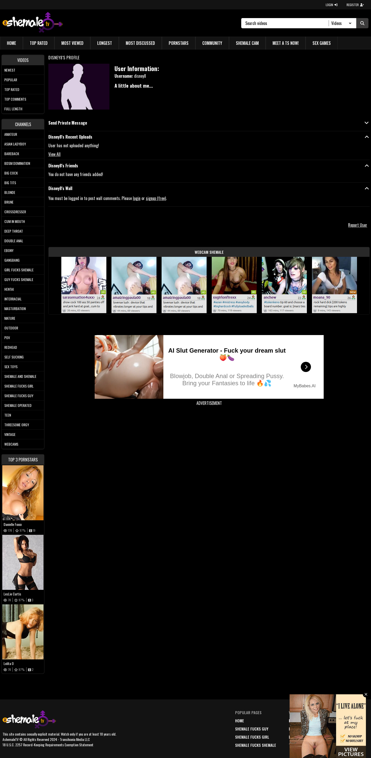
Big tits (10, 182)
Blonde (9, 192)
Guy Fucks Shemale (18, 279)
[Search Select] (340, 23)
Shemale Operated (18, 405)
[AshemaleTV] (33, 23)
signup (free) (156, 198)
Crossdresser (15, 211)
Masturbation (15, 308)
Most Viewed (72, 43)
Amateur (10, 134)
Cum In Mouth (14, 221)
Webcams (11, 444)
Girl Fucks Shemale (19, 269)
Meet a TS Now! (286, 43)
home (239, 720)
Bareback (11, 153)
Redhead (10, 347)
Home (11, 43)
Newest (9, 70)
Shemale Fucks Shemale (255, 745)
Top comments (15, 99)
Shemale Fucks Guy (18, 395)
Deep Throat (13, 231)
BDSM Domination (17, 163)
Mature (9, 318)
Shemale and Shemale (20, 376)
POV (7, 337)
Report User (357, 225)
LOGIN (331, 5)
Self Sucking (14, 357)
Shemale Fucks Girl (19, 386)
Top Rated (39, 43)
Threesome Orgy (16, 424)
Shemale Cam (247, 43)
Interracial (13, 298)
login (136, 198)
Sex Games (321, 43)
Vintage (10, 434)
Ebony (8, 250)
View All (54, 154)
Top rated (11, 89)
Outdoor (11, 327)
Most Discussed (140, 43)
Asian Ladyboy (15, 144)
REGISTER (355, 5)
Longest (104, 43)
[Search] (287, 23)
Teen (7, 415)
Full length (13, 108)
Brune (8, 202)
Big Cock (11, 173)
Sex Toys (11, 366)
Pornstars (179, 43)
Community (212, 43)
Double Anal (13, 240)
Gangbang (12, 260)
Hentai (9, 289)
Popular (10, 79)
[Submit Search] (362, 23)
